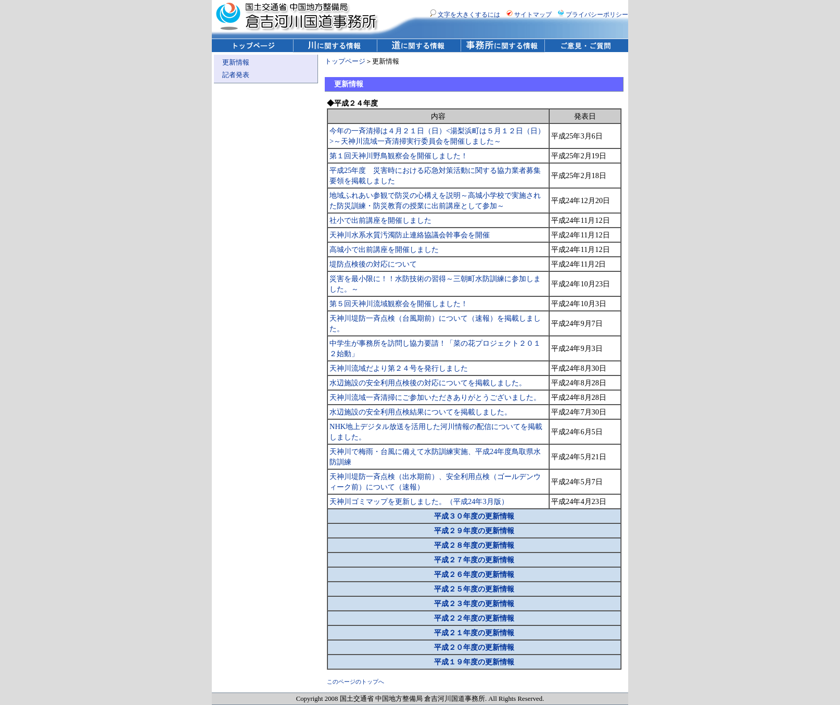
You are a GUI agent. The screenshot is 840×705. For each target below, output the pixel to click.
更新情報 (235, 62)
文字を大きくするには (465, 14)
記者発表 (235, 75)
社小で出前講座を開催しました (380, 220)
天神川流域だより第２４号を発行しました (398, 368)
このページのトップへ (355, 681)
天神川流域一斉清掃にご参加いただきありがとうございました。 (435, 397)
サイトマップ (529, 14)
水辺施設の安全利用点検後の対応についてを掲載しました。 (427, 383)
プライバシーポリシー (593, 14)
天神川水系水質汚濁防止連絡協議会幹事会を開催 (409, 235)
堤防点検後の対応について (373, 264)
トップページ (345, 61)
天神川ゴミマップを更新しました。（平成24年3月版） (418, 501)
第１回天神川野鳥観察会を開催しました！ (398, 156)
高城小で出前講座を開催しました (384, 249)
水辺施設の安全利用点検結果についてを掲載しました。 (420, 412)
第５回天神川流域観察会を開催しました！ (398, 303)
